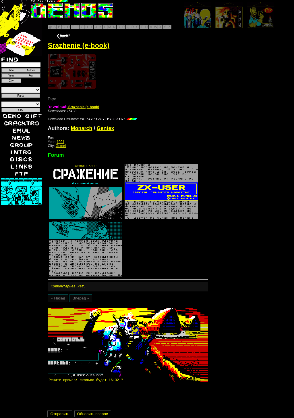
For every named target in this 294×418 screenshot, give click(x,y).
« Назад (58, 299)
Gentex (105, 128)
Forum (56, 155)
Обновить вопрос (92, 415)
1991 (60, 142)
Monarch (81, 128)
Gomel (61, 146)
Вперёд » (81, 299)
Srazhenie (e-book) (73, 107)
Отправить (59, 415)
